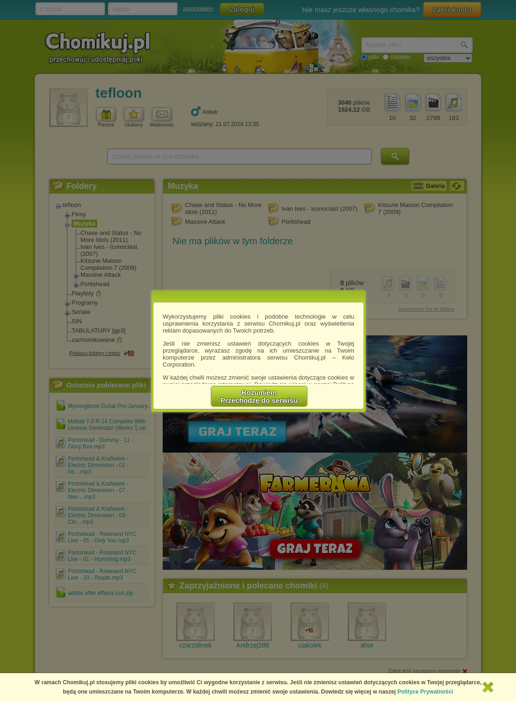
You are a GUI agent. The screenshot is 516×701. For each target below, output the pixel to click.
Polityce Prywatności (425, 691)
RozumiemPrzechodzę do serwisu (259, 396)
